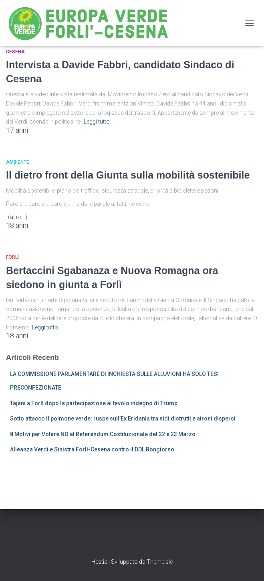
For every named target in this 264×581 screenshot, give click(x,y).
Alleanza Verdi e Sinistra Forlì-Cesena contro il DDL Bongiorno (92, 449)
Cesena (15, 52)
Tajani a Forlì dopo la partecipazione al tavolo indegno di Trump (93, 403)
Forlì (12, 257)
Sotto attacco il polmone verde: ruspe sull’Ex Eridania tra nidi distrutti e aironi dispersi (123, 418)
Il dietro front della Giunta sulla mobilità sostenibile (128, 175)
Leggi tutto (97, 121)
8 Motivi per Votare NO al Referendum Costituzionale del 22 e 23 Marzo (102, 434)
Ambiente (17, 162)
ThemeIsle (160, 562)
